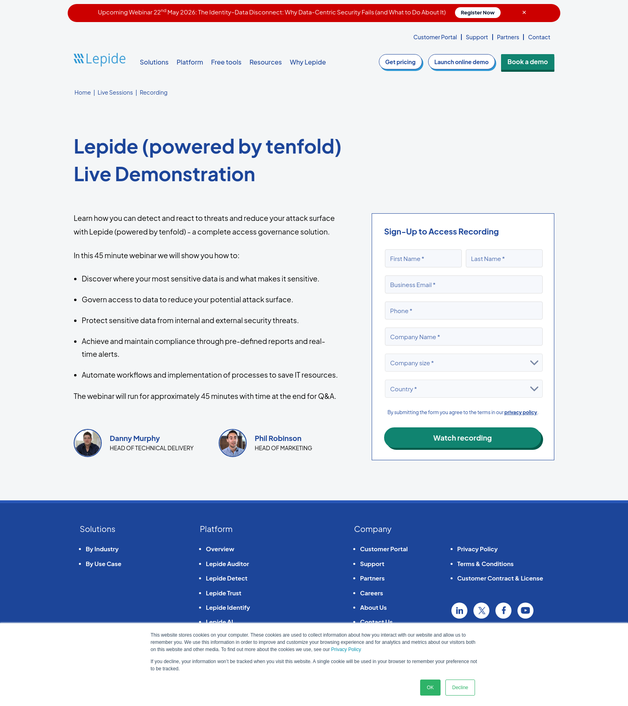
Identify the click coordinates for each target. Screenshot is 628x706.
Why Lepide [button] (308, 62)
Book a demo (530, 61)
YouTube (525, 611)
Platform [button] (190, 62)
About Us (373, 607)
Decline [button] (460, 687)
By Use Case (103, 563)
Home (82, 92)
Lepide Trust (224, 593)
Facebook (503, 611)
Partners (508, 36)
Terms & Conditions (485, 563)
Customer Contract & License (500, 578)
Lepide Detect (227, 578)
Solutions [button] (154, 62)
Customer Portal (435, 36)
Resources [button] (266, 62)
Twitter (481, 611)
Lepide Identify (228, 607)
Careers (371, 593)
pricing (405, 61)
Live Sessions (115, 92)
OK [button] (430, 687)
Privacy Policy (346, 649)
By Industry (102, 548)
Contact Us (376, 621)
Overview (220, 548)
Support (477, 36)
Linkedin (459, 611)
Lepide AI (219, 621)
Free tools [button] (226, 62)
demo (466, 61)
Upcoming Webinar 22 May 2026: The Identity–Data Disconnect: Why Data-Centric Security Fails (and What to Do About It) (299, 12)
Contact (539, 36)
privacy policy (520, 412)
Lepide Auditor (227, 563)
